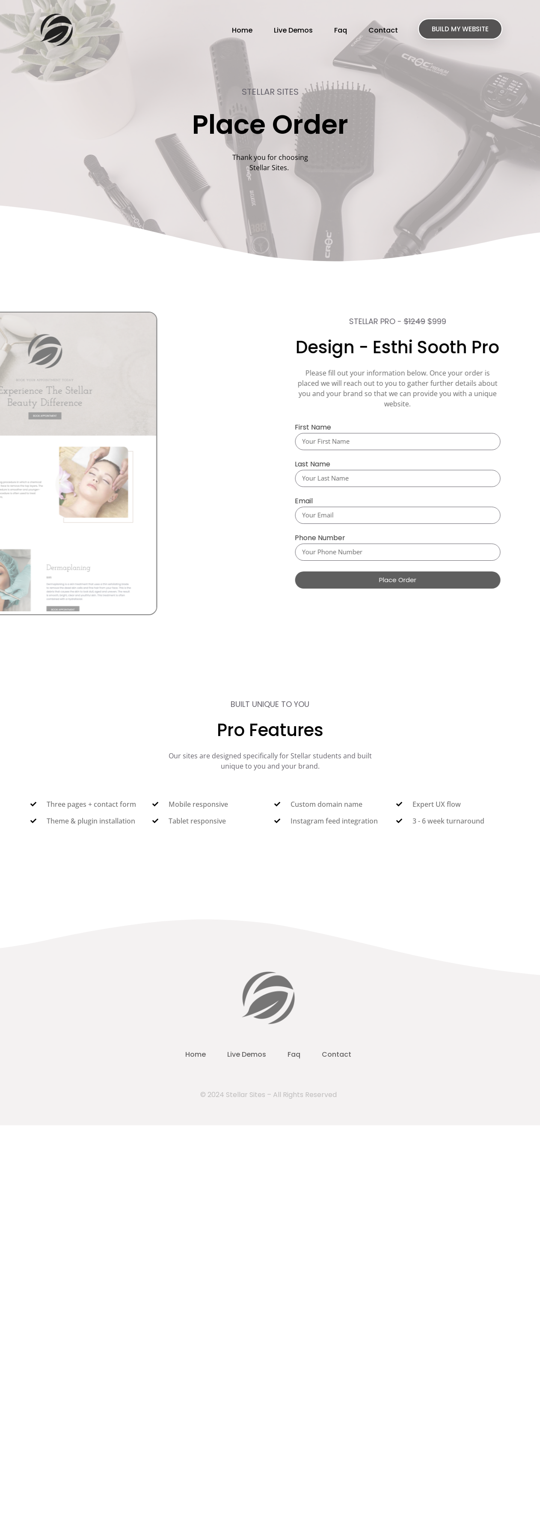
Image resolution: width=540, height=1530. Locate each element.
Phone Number (326, 539)
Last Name (319, 465)
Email (310, 502)
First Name (319, 428)
